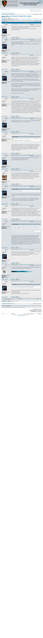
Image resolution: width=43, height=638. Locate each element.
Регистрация (6, 9)
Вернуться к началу (5, 37)
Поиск (34, 9)
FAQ (31, 9)
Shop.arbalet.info (39, 1)
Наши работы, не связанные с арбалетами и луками (16, 16)
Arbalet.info (40, 0)
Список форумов (4, 14)
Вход (3, 9)
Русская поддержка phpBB (21, 315)
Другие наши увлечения (10, 14)
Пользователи (38, 9)
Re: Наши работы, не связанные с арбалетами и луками (26, 39)
